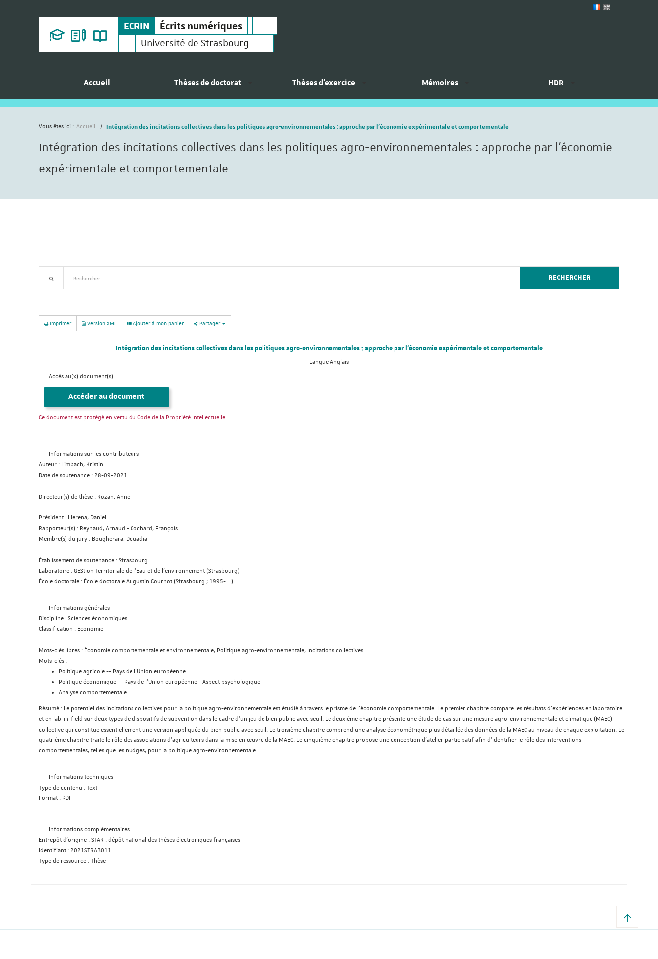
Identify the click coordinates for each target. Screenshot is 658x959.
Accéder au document (106, 396)
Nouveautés (108, 295)
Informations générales (79, 608)
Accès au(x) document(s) (81, 376)
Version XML (99, 323)
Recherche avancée (64, 295)
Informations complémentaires (89, 829)
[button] (627, 917)
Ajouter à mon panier (155, 323)
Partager (210, 323)
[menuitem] (97, 86)
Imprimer (57, 323)
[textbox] (287, 278)
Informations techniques (81, 777)
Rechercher (569, 277)
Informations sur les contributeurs (94, 454)
